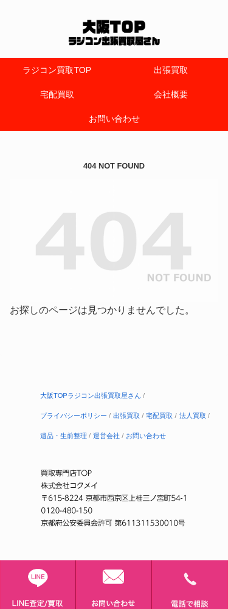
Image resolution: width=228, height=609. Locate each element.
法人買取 (192, 415)
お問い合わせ (146, 435)
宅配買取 (159, 415)
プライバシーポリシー (73, 415)
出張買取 (126, 415)
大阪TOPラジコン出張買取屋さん (90, 395)
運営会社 (106, 435)
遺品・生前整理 (63, 435)
